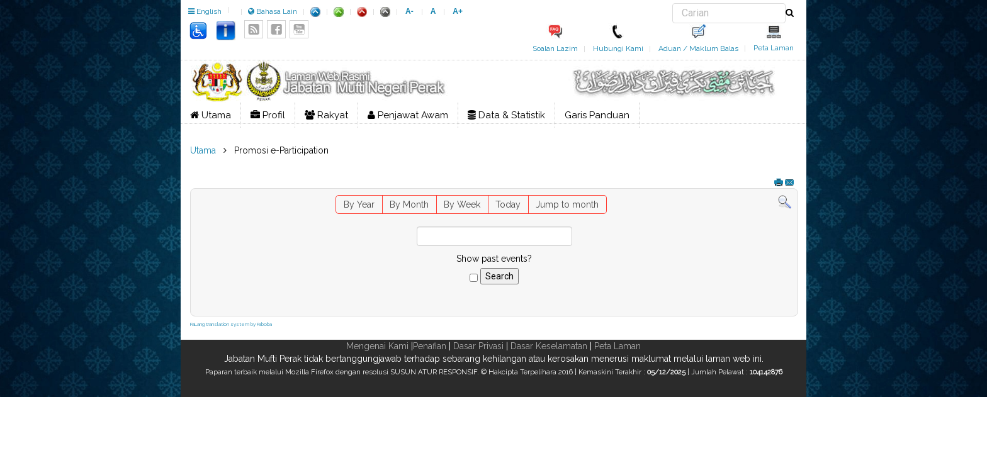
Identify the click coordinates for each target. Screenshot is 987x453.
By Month (409, 204)
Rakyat (326, 115)
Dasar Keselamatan (548, 346)
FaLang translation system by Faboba (231, 324)
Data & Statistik (506, 115)
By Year (359, 204)
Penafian (429, 346)
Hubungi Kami (618, 48)
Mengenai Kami (377, 346)
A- (409, 11)
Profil (268, 115)
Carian (672, 3)
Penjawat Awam (408, 115)
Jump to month (567, 204)
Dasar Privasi (478, 346)
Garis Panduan (597, 115)
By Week (462, 204)
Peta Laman (773, 47)
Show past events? (494, 259)
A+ (458, 11)
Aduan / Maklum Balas (698, 48)
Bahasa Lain (272, 11)
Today (508, 204)
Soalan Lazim (555, 48)
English (205, 11)
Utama (210, 115)
